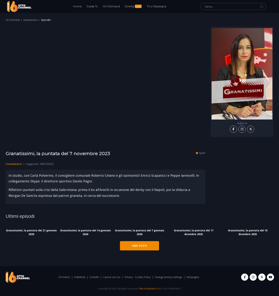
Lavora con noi (111, 277)
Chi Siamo (64, 277)
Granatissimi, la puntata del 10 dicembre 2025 (247, 232)
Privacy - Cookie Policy (138, 277)
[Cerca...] (233, 6)
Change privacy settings (168, 277)
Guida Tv (92, 6)
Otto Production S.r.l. (150, 288)
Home (77, 6)
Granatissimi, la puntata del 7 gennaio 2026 (139, 232)
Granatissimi (30, 20)
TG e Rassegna (156, 6)
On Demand (111, 6)
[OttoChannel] (19, 6)
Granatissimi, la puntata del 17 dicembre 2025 (193, 232)
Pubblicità (79, 277)
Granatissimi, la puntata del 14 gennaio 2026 (85, 232)
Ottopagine (192, 277)
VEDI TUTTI (139, 245)
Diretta (133, 6)
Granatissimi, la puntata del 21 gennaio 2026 (31, 232)
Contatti (94, 277)
